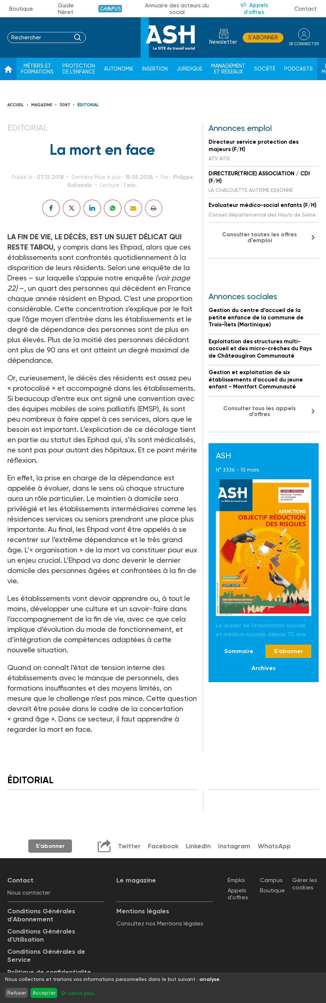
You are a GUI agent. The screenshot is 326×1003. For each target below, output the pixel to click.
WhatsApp (274, 846)
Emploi (236, 880)
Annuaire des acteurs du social (177, 8)
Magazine (41, 105)
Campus (110, 8)
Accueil (15, 105)
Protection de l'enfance (78, 69)
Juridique (189, 69)
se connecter (304, 44)
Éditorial (88, 105)
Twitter (129, 846)
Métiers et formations (37, 69)
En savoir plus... (79, 993)
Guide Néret (66, 8)
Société (264, 69)
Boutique (21, 9)
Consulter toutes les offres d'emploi (259, 237)
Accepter (44, 993)
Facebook (163, 846)
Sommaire (238, 651)
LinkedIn (198, 846)
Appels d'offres (256, 8)
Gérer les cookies (304, 884)
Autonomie (118, 69)
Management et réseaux (228, 69)
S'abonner (263, 37)
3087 (64, 105)
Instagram (234, 846)
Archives (263, 668)
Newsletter (223, 42)
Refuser (16, 993)
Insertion (155, 69)
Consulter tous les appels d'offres (259, 411)
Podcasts (298, 69)
